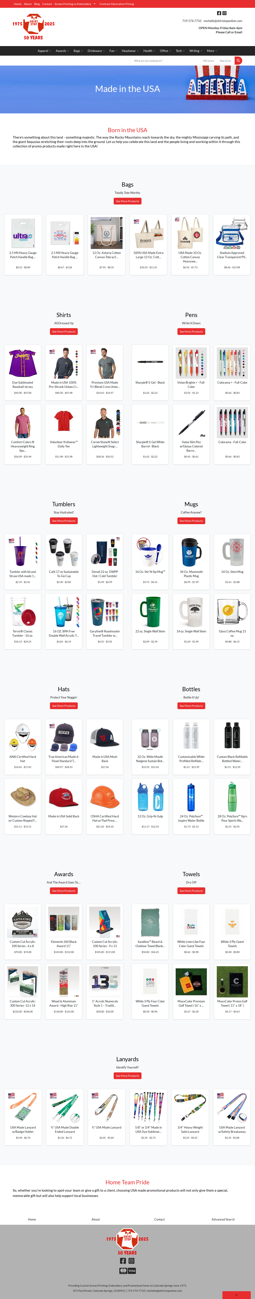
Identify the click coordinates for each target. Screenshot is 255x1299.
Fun (113, 51)
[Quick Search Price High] (226, 61)
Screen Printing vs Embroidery (73, 3)
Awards (62, 51)
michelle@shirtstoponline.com (223, 21)
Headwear (130, 51)
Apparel (44, 51)
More (212, 51)
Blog (37, 3)
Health (149, 51)
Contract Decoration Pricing (117, 3)
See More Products (127, 201)
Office (165, 51)
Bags (78, 51)
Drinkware (96, 51)
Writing (195, 51)
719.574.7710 (191, 21)
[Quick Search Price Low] (209, 61)
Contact (47, 3)
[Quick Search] (166, 61)
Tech (180, 51)
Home (17, 3)
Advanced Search (223, 1219)
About (28, 3)
